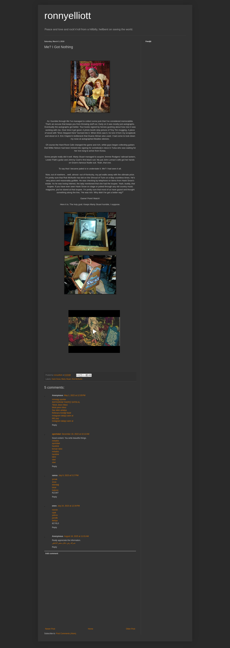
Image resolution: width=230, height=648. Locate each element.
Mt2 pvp (55, 418)
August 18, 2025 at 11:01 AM (76, 536)
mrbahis (55, 441)
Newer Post (50, 629)
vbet (54, 460)
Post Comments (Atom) (66, 633)
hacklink (55, 446)
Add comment (51, 553)
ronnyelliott (67, 15)
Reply (54, 425)
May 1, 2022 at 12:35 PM (74, 395)
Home (90, 629)
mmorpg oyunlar (59, 399)
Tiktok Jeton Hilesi (60, 405)
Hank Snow (56, 379)
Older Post (130, 629)
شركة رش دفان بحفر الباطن (63, 543)
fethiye (55, 521)
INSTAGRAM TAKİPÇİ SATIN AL (66, 402)
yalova (55, 515)
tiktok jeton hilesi (59, 407)
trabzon (55, 490)
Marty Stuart (66, 379)
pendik (55, 518)
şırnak (54, 479)
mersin (55, 510)
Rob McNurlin (77, 379)
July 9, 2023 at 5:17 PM (68, 475)
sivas (54, 482)
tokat (54, 487)
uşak (54, 512)
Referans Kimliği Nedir (61, 413)
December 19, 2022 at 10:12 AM (75, 434)
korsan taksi (57, 449)
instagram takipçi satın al (62, 416)
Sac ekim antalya (59, 410)
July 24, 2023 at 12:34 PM (69, 506)
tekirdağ (55, 485)
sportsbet (56, 434)
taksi (54, 457)
